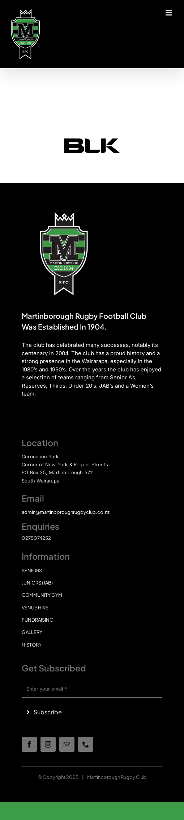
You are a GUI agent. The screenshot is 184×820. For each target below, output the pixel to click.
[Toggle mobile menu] (169, 13)
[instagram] (48, 744)
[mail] (66, 744)
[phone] (85, 744)
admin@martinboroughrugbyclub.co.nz (66, 512)
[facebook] (29, 744)
